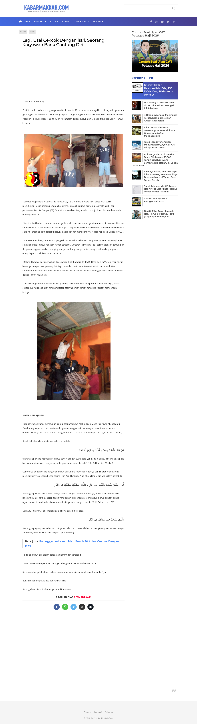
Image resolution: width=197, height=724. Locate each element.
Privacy (109, 712)
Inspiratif (40, 21)
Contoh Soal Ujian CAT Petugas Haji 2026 (148, 33)
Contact (97, 712)
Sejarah (98, 21)
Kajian (54, 21)
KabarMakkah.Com (104, 718)
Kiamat (66, 21)
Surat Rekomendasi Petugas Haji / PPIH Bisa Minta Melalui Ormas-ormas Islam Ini (160, 189)
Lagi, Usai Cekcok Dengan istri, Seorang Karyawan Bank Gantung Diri (63, 42)
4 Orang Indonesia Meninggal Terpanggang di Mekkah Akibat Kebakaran (160, 118)
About (87, 712)
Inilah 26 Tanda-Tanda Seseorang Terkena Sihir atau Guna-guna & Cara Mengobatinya (160, 131)
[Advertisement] (73, 74)
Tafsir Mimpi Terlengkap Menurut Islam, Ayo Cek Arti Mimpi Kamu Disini (159, 145)
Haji (27, 21)
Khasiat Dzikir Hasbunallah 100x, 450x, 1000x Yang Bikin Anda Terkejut (159, 90)
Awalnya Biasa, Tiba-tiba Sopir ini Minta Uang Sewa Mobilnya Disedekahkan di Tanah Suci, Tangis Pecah (160, 176)
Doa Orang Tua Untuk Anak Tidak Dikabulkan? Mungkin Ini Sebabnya (159, 105)
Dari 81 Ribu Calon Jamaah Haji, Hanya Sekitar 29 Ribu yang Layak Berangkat (159, 214)
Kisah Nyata (81, 21)
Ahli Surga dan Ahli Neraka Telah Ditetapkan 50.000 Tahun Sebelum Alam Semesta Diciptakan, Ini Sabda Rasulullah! (155, 160)
